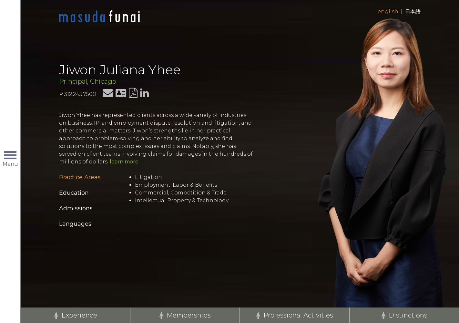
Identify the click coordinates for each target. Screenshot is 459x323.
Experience (79, 315)
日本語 (413, 11)
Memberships (189, 315)
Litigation (148, 177)
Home (99, 16)
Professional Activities (298, 315)
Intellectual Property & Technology (182, 200)
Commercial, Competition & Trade (181, 193)
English (388, 11)
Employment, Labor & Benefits (176, 185)
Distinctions (408, 315)
